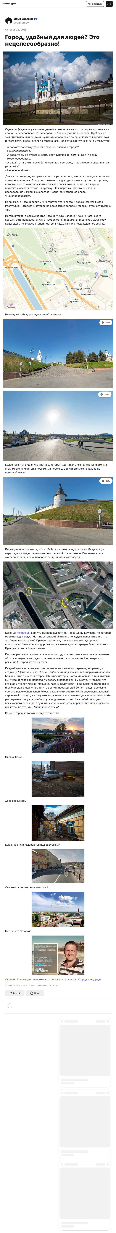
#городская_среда (89, 979)
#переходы (24, 979)
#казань (10, 979)
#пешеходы (39, 979)
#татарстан (56, 979)
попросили (23, 632)
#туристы (70, 979)
